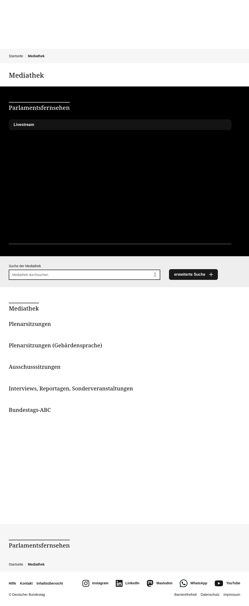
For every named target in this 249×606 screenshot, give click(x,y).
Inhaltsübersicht (49, 583)
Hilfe (12, 583)
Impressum (231, 595)
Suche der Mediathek (25, 266)
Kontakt (26, 583)
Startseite (16, 56)
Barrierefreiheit (185, 595)
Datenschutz (210, 595)
